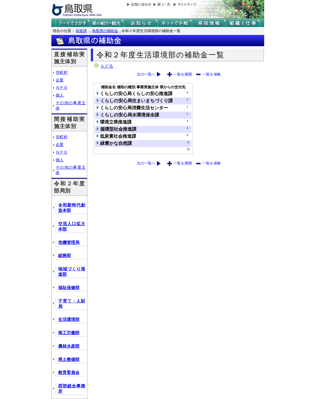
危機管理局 (68, 242)
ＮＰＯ (62, 87)
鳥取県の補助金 (105, 31)
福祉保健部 (68, 287)
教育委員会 (68, 372)
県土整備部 (68, 359)
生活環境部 (68, 319)
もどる (106, 66)
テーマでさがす (73, 23)
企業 (60, 80)
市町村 (62, 72)
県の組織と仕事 (243, 23)
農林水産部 (68, 346)
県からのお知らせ (141, 23)
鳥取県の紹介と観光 (107, 23)
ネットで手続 (175, 23)
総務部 (64, 255)
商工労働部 (68, 333)
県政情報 (209, 23)
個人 (60, 95)
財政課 (81, 31)
